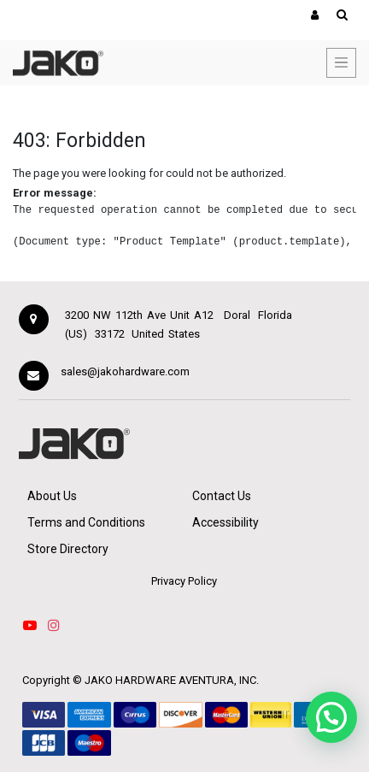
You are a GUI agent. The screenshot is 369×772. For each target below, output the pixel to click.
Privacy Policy (184, 581)
